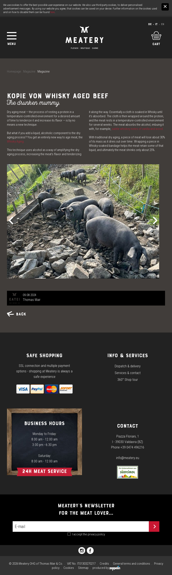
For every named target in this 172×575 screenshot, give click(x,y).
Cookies (68, 568)
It (156, 24)
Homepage (14, 71)
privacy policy (96, 534)
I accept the (88, 534)
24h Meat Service (44, 471)
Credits (104, 564)
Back (16, 314)
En (162, 24)
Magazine (29, 71)
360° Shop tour (127, 380)
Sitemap (83, 568)
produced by (106, 568)
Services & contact (128, 373)
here (52, 12)
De (150, 24)
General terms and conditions (131, 564)
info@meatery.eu (127, 458)
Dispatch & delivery (128, 366)
